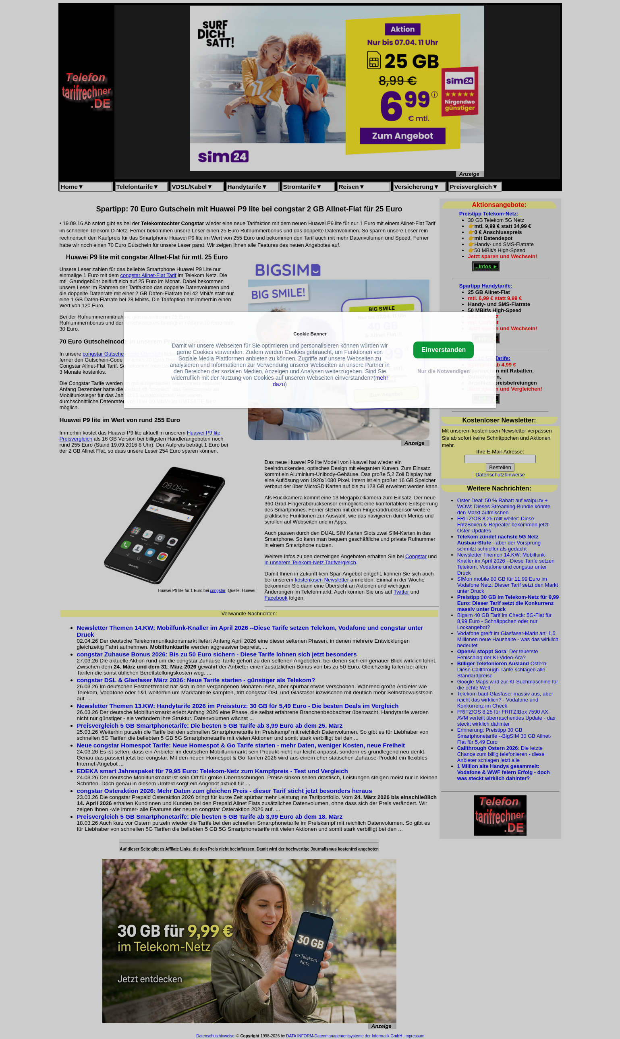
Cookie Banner (309, 333)
